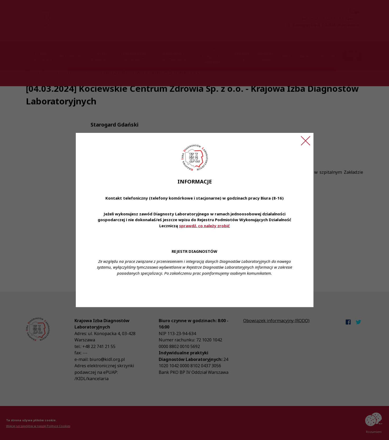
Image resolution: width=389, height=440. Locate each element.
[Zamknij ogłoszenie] (305, 141)
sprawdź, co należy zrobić (204, 225)
